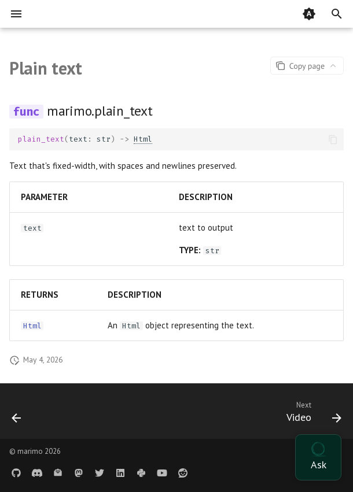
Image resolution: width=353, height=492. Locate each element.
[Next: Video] (312, 414)
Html (143, 139)
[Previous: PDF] (17, 414)
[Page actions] (307, 66)
